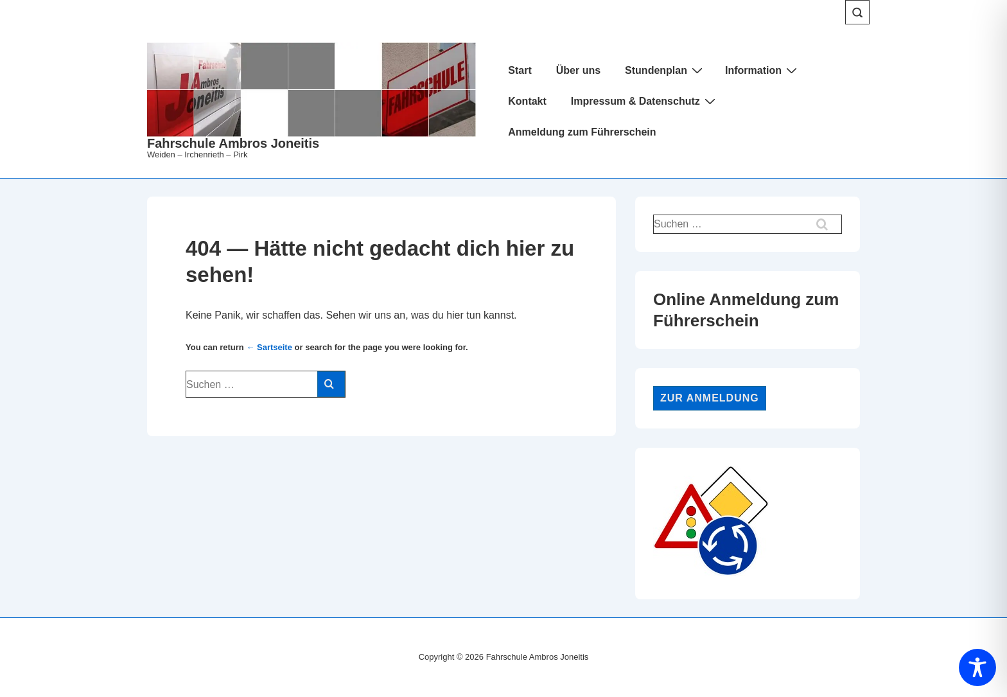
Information (762, 70)
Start (519, 70)
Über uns (578, 70)
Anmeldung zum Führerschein (582, 132)
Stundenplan (665, 70)
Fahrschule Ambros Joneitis (233, 143)
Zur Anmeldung (709, 398)
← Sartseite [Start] (269, 347)
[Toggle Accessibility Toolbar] (977, 667)
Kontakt (527, 101)
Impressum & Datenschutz (645, 101)
